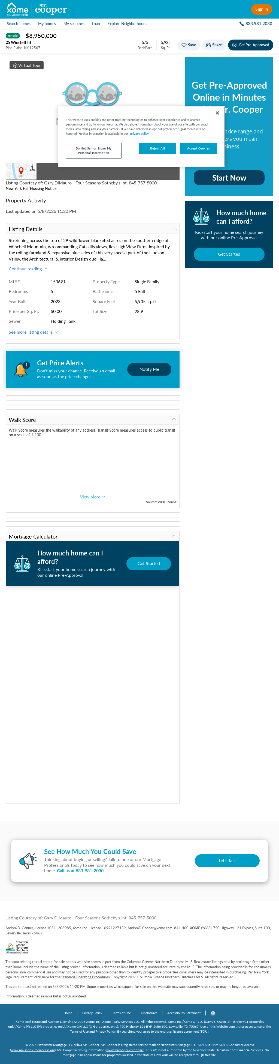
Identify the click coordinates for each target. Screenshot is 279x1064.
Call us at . (81, 870)
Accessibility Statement (184, 1013)
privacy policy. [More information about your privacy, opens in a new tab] (140, 133)
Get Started (229, 253)
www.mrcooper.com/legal (124, 1050)
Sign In (261, 8)
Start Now (229, 177)
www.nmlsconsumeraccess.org (33, 1050)
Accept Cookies (198, 148)
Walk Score (93, 419)
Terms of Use (121, 1013)
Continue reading (28, 268)
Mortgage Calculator (93, 536)
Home (67, 1013)
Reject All (157, 148)
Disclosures (149, 1013)
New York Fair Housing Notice (31, 188)
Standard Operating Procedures (85, 977)
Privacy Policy (92, 1013)
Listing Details (93, 229)
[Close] (217, 113)
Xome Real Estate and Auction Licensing (44, 1022)
